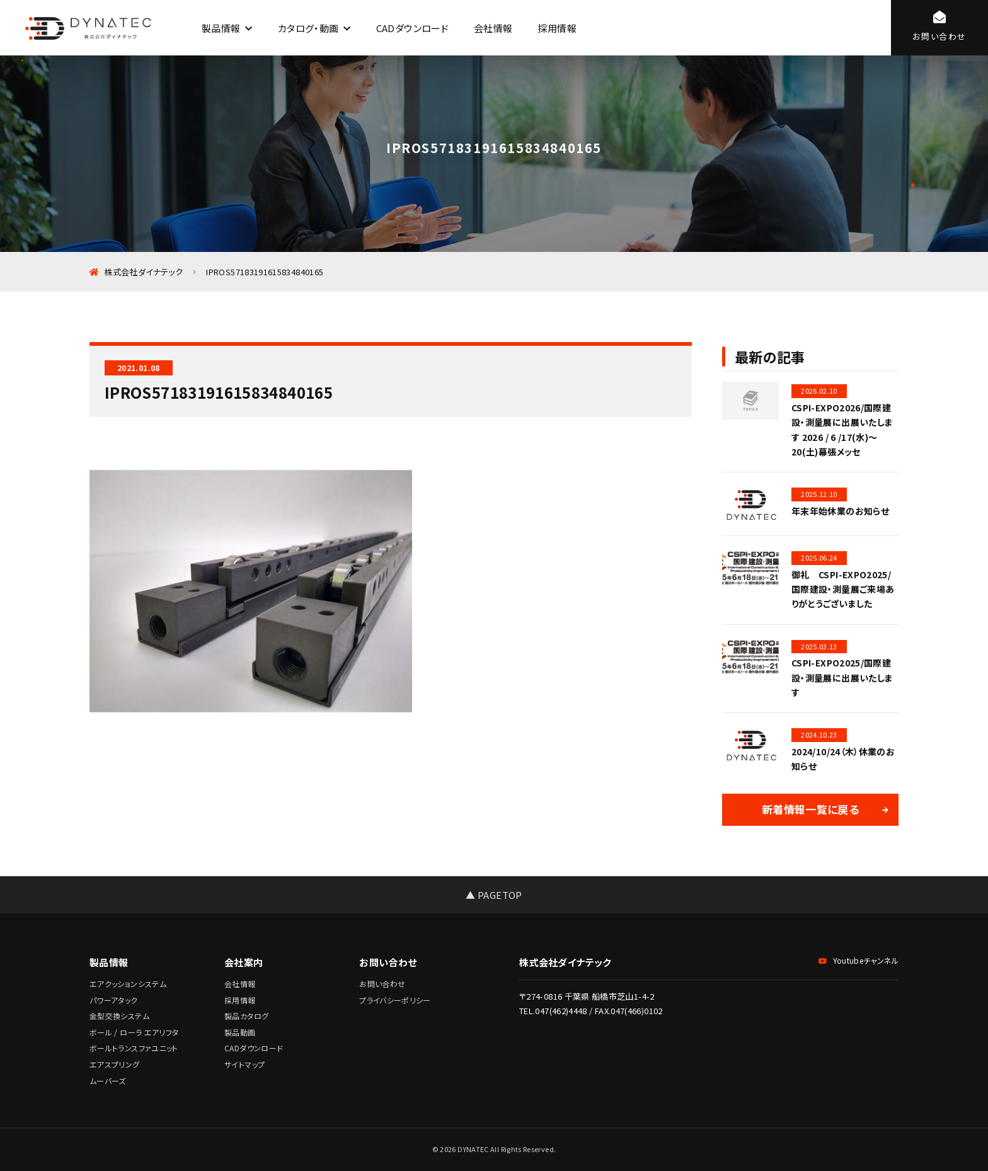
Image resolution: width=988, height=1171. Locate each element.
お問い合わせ (382, 983)
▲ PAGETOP (494, 894)
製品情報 (221, 28)
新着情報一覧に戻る (810, 809)
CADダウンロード (412, 28)
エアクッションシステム (127, 983)
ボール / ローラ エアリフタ (133, 1032)
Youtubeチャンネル (859, 960)
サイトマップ (244, 1064)
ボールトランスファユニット (133, 1047)
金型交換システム (119, 1015)
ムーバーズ (107, 1080)
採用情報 (556, 28)
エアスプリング (114, 1064)
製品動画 (239, 1032)
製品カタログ (246, 1015)
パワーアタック (113, 1000)
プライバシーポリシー (395, 1000)
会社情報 (493, 28)
